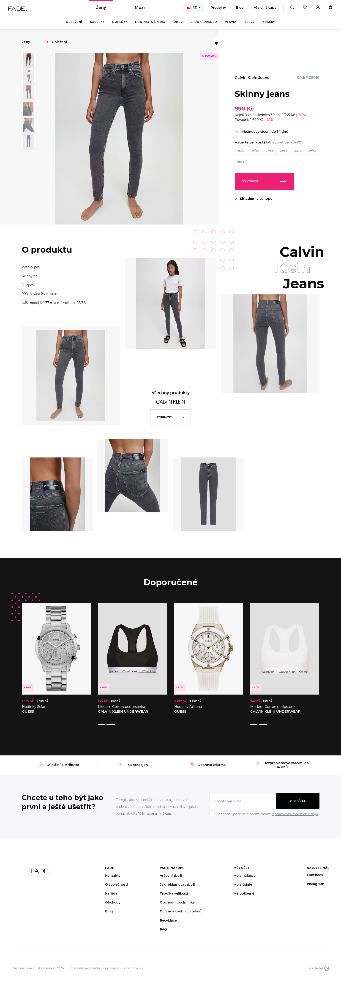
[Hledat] (292, 9)
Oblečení (74, 25)
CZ (192, 9)
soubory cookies (130, 962)
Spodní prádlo (204, 25)
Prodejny (218, 9)
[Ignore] (264, 811)
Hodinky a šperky (150, 25)
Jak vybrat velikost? (282, 145)
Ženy (101, 9)
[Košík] (330, 9)
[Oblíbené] (304, 9)
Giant (327, 962)
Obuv (178, 25)
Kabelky (97, 25)
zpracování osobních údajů (295, 808)
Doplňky (119, 25)
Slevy (250, 25)
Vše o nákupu (265, 9)
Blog (240, 9)
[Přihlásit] (317, 9)
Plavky (231, 25)
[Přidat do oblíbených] (216, 46)
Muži (140, 9)
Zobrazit (164, 420)
